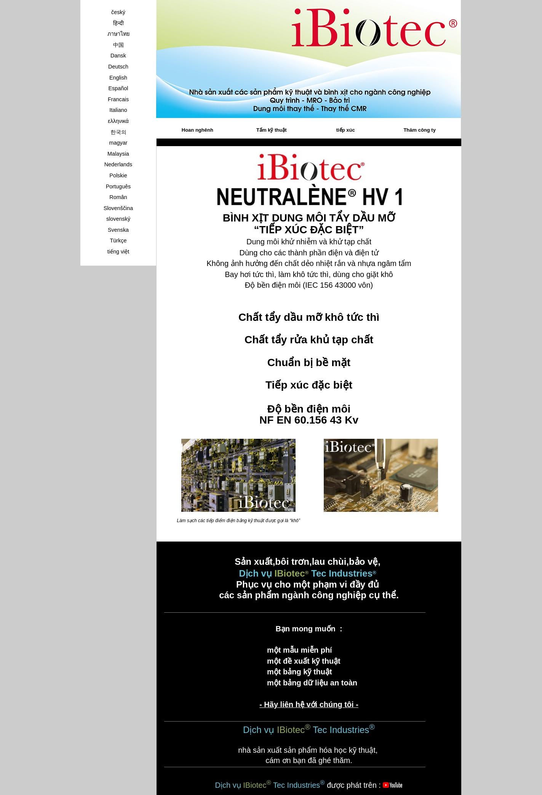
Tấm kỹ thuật (271, 130)
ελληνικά (118, 121)
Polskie (118, 175)
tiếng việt (118, 252)
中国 (118, 45)
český (118, 12)
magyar (118, 143)
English (118, 78)
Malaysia (118, 154)
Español (118, 88)
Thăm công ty (419, 130)
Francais (118, 99)
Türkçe (118, 240)
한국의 (118, 132)
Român (118, 197)
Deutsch (118, 67)
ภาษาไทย (118, 34)
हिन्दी (118, 23)
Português (118, 186)
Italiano (118, 110)
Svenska (118, 230)
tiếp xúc (345, 130)
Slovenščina (118, 208)
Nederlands (118, 164)
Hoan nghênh (197, 130)
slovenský (118, 219)
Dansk (118, 56)
